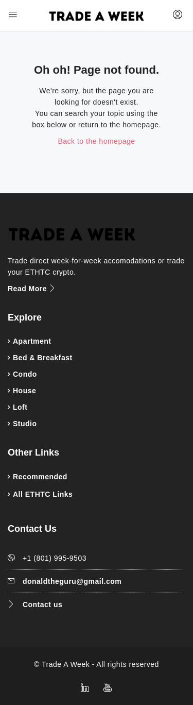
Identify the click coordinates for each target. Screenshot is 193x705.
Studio (25, 423)
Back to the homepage (96, 141)
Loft (20, 407)
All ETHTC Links (43, 494)
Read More (32, 288)
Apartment (32, 341)
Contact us (42, 604)
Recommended (40, 477)
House (24, 391)
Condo (25, 374)
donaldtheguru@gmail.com (72, 581)
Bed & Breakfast (43, 358)
